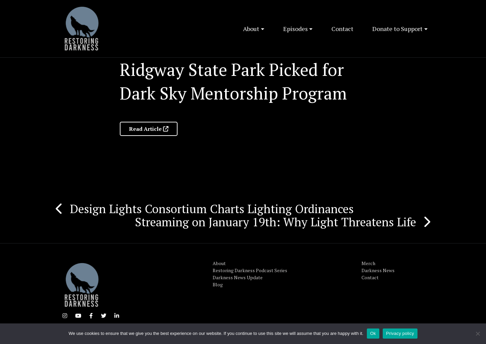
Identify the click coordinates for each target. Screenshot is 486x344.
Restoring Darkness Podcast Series (250, 270)
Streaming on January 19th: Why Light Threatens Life (275, 222)
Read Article (148, 129)
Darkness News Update (238, 277)
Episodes (295, 29)
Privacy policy (400, 333)
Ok (373, 333)
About (251, 29)
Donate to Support (397, 29)
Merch (368, 263)
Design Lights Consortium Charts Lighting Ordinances (212, 209)
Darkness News (378, 270)
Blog (218, 284)
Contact (342, 29)
